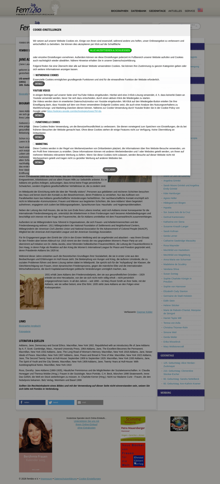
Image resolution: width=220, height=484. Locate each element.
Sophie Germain (172, 161)
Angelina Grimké (172, 180)
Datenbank (138, 10)
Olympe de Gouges (174, 171)
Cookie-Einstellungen (90, 478)
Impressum (46, 478)
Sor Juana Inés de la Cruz (177, 212)
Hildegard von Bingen (175, 202)
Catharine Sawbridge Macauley (180, 240)
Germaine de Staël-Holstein (178, 296)
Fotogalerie (25, 331)
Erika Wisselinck (172, 341)
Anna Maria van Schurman (177, 259)
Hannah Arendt (171, 109)
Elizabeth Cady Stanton (176, 291)
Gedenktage (157, 10)
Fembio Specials (27, 42)
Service (190, 10)
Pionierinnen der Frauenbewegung (181, 66)
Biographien (119, 10)
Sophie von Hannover (175, 286)
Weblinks (35, 94)
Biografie (23, 94)
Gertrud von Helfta (173, 166)
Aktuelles (175, 10)
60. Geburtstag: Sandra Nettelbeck (181, 379)
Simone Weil (170, 332)
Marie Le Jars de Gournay (177, 176)
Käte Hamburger (172, 193)
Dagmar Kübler (144, 312)
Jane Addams (171, 105)
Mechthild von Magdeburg (177, 255)
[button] (32, 402)
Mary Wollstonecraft (174, 346)
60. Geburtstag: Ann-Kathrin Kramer (182, 383)
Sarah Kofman (171, 231)
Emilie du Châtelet (173, 128)
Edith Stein (169, 300)
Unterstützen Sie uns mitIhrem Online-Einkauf (86, 424)
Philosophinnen (46, 42)
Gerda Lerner (170, 236)
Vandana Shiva (171, 269)
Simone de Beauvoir (174, 119)
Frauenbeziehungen (174, 71)
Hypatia (167, 207)
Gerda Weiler (170, 337)
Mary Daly (169, 143)
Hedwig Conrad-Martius (176, 133)
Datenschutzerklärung (65, 478)
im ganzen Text (188, 25)
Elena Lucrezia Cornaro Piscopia (180, 138)
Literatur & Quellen (51, 94)
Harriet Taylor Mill (172, 318)
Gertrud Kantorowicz (174, 217)
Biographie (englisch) (30, 326)
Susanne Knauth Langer (176, 226)
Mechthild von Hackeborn (177, 250)
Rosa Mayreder (171, 245)
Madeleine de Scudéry (175, 264)
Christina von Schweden (176, 124)
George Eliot (170, 157)
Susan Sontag (171, 273)
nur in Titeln (186, 27)
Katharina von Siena (174, 221)
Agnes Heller (170, 198)
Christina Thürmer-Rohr (176, 327)
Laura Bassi (170, 114)
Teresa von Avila (172, 323)
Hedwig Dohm (171, 152)
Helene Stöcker (171, 305)
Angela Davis (170, 147)
